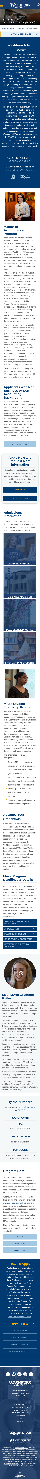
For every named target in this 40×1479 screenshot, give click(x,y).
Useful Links (20, 1324)
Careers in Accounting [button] (18, 939)
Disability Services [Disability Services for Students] (20, 1410)
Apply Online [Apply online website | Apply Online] (20, 490)
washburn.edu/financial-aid (14, 1203)
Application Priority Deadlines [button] (16, 922)
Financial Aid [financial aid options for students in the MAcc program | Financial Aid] (20, 1243)
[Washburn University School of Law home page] (20, 1441)
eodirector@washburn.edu (11, 1464)
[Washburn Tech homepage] (20, 1433)
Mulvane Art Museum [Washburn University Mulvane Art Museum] (20, 1407)
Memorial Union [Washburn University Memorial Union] (20, 1404)
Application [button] (11, 929)
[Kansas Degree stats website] (20, 1475)
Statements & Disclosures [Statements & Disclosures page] (20, 1413)
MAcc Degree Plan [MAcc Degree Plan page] (19, 444)
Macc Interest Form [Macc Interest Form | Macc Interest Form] (20, 498)
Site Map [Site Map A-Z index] (20, 1421)
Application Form (20, 1338)
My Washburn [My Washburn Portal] (20, 1416)
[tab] (20, 922)
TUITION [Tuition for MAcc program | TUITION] (20, 1237)
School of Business (24, 29)
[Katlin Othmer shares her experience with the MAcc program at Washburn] (20, 973)
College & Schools (7, 29)
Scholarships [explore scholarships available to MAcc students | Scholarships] (19, 1250)
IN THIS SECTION (20, 34)
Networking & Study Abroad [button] (16, 945)
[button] (38, 5)
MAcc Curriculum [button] (15, 934)
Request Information (19, 1344)
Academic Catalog (20, 1331)
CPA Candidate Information (19, 1351)
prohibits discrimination (21, 1447)
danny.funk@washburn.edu (19, 1316)
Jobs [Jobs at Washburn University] (20, 1418)
